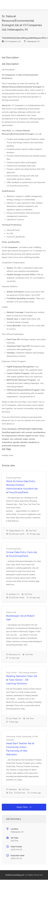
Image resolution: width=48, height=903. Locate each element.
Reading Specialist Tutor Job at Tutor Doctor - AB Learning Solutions (21, 679)
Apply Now (24, 807)
